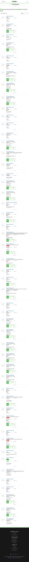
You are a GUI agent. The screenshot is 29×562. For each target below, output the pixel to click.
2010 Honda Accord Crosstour (11, 202)
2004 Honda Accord (10, 34)
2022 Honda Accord (10, 55)
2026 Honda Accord (10, 42)
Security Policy (14, 558)
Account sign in (14, 542)
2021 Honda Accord (9, 173)
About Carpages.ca (14, 550)
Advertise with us (14, 538)
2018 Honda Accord (9, 16)
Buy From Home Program (14, 548)
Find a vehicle (14, 532)
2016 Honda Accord (9, 396)
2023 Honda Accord (10, 224)
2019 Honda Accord (9, 115)
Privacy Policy (10, 558)
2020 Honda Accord (10, 63)
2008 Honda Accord (10, 450)
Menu (3, 1)
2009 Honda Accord (10, 107)
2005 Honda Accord (10, 277)
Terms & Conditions (18, 558)
